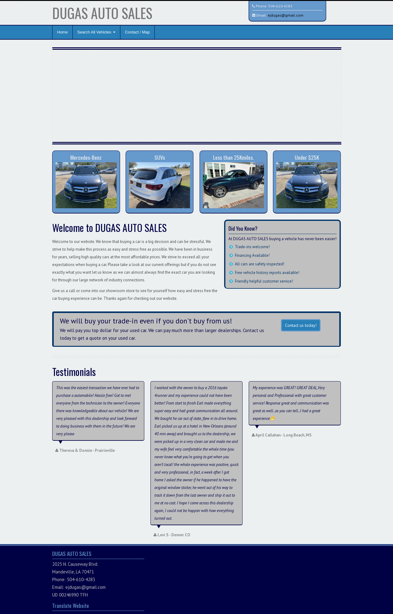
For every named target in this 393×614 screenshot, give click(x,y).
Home (62, 32)
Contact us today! (301, 325)
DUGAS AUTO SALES (102, 12)
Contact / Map (137, 32)
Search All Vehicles (96, 32)
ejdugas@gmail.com (285, 15)
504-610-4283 (280, 6)
